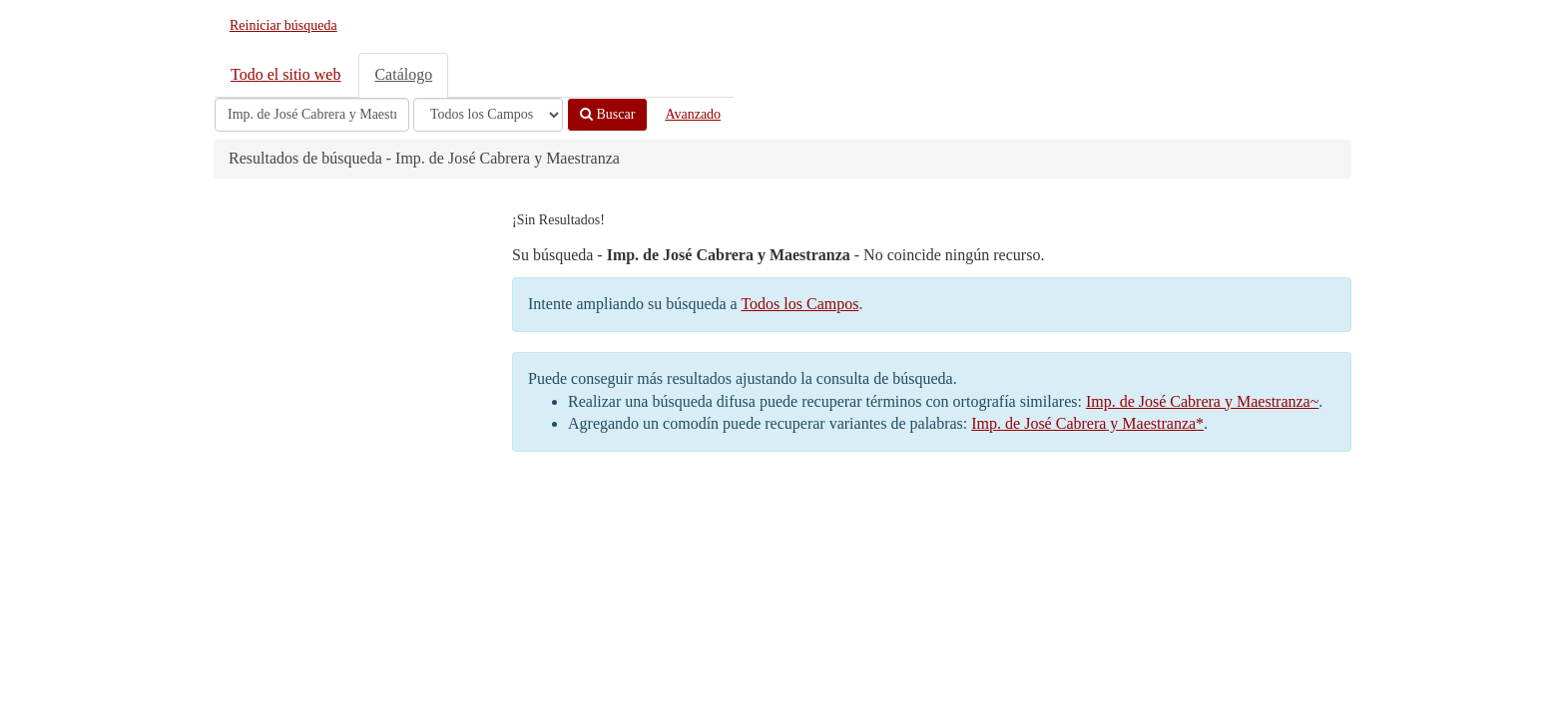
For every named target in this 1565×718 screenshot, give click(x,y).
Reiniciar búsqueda (283, 25)
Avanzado (693, 114)
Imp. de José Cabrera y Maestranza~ (1202, 401)
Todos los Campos (799, 303)
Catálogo (403, 74)
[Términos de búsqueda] (312, 115)
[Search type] (488, 115)
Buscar (607, 114)
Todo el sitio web (285, 74)
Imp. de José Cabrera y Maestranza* (1087, 423)
